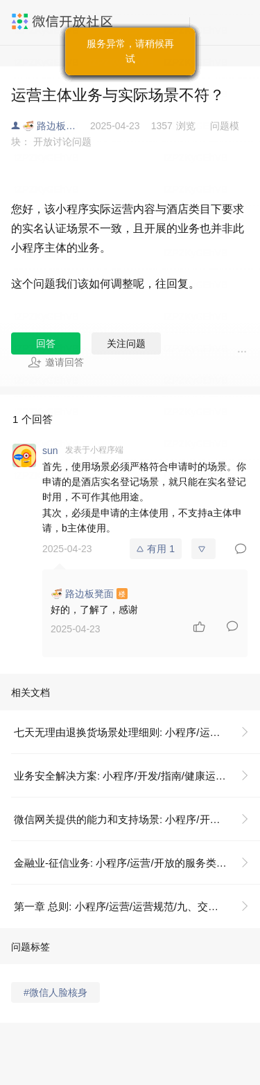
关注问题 (126, 343)
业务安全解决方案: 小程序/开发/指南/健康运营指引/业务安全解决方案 (137, 776)
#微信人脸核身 (55, 992)
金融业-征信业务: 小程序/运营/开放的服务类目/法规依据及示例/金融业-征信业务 (137, 863)
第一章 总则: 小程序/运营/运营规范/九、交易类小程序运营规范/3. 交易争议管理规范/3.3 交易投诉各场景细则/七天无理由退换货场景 (137, 906)
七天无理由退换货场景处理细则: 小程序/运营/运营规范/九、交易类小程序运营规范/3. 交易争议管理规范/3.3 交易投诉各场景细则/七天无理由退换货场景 (137, 732)
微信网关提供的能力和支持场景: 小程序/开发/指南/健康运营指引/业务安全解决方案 (137, 819)
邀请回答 (56, 362)
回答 (45, 343)
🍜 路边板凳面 (53, 125)
